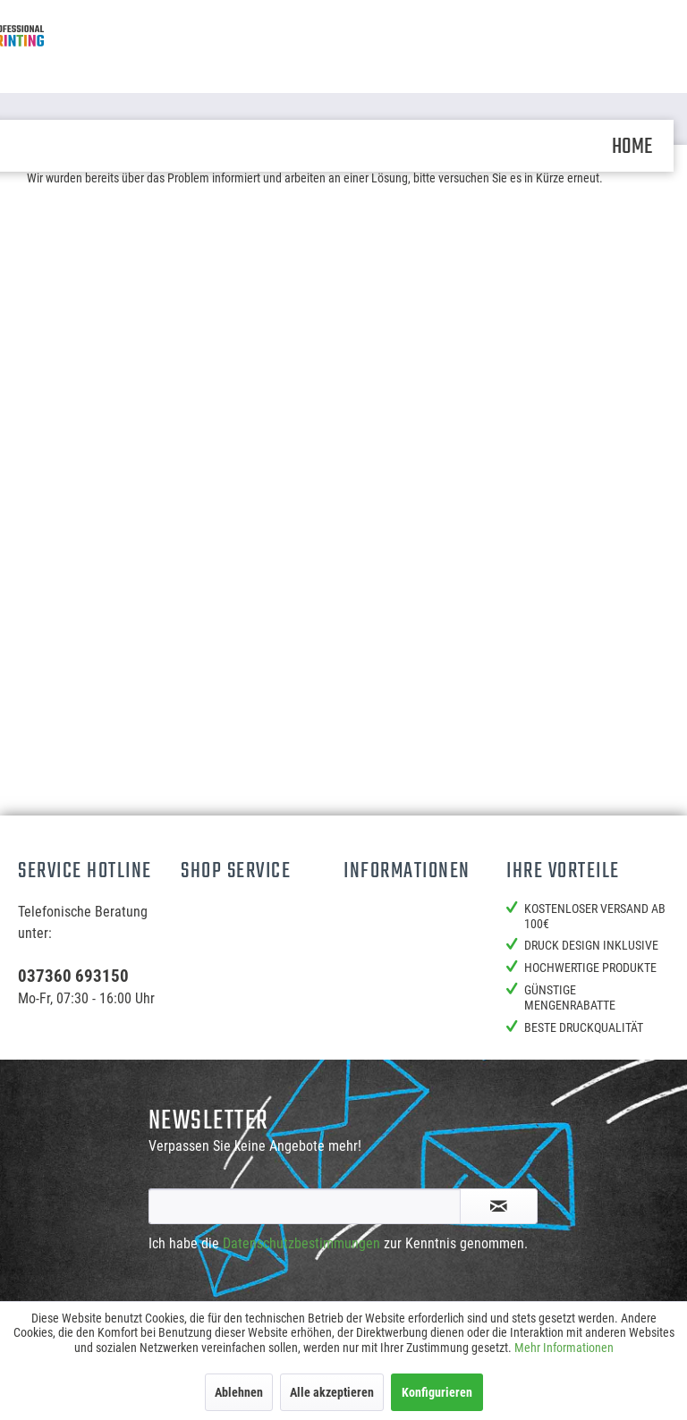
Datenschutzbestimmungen (301, 1243)
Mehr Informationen (564, 1347)
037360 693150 (73, 976)
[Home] (632, 146)
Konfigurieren (437, 1392)
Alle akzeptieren (332, 1392)
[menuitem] (632, 146)
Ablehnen (239, 1392)
